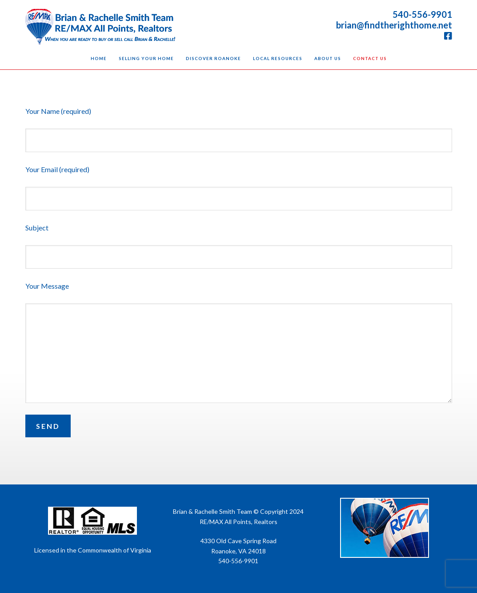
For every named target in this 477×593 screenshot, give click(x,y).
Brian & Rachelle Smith (100, 26)
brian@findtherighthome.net (394, 25)
